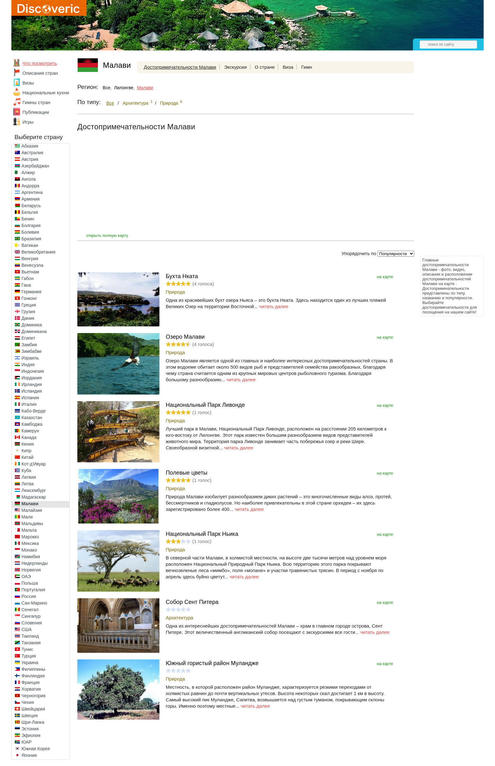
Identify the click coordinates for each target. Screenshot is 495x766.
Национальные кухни (45, 92)
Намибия (30, 556)
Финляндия (33, 675)
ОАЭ (26, 576)
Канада (28, 437)
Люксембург (33, 490)
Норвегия (31, 569)
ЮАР (26, 742)
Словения (31, 622)
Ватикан (29, 245)
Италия (29, 404)
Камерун (30, 430)
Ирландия (31, 384)
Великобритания (38, 251)
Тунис (27, 649)
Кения (27, 444)
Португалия (33, 589)
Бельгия (29, 212)
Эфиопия (30, 735)
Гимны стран (36, 102)
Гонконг (29, 298)
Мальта (29, 530)
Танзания (31, 642)
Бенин (27, 218)
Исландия (31, 391)
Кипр (26, 450)
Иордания (31, 377)
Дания (27, 318)
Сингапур (30, 616)
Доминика (31, 324)
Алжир (28, 172)
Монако (29, 550)
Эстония (30, 728)
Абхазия (29, 146)
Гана (26, 285)
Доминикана (34, 331)
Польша (29, 583)
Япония (29, 755)
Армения (30, 199)
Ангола (28, 179)
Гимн (306, 67)
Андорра (30, 185)
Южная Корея (35, 748)
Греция (28, 304)
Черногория (33, 695)
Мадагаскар (33, 497)
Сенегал (30, 609)
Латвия (28, 477)
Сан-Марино (34, 602)
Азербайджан (35, 165)
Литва (27, 483)
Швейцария (33, 708)
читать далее (273, 306)
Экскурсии (235, 67)
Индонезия (32, 371)
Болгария (31, 225)
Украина (29, 662)
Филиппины (33, 669)
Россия (28, 596)
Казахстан (31, 417)
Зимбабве (31, 351)
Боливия (30, 232)
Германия (31, 291)
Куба (26, 470)
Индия (27, 364)
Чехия (27, 702)
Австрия (29, 159)
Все (106, 87)
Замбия (29, 344)
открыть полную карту (107, 235)
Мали (27, 516)
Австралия (32, 152)
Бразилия (31, 238)
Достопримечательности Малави (180, 67)
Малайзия (31, 510)
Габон (27, 278)
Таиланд (30, 636)
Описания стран (40, 73)
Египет (28, 338)
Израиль (30, 357)
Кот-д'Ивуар (33, 463)
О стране (265, 67)
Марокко (30, 536)
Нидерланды (34, 563)
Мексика (30, 543)
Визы (28, 82)
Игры (27, 122)
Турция (28, 655)
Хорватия (31, 689)
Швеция (29, 715)
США (26, 629)
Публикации (35, 112)
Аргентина (32, 192)
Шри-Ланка (32, 722)
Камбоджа (31, 424)
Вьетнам (30, 271)
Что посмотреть (39, 63)
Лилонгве (123, 87)
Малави (30, 503)
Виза (288, 67)
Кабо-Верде (33, 410)
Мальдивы (32, 523)
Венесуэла (32, 265)
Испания (30, 397)
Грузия (28, 311)
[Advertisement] (445, 159)
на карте (385, 276)
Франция (30, 682)
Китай (27, 457)
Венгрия (29, 258)
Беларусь (31, 205)
